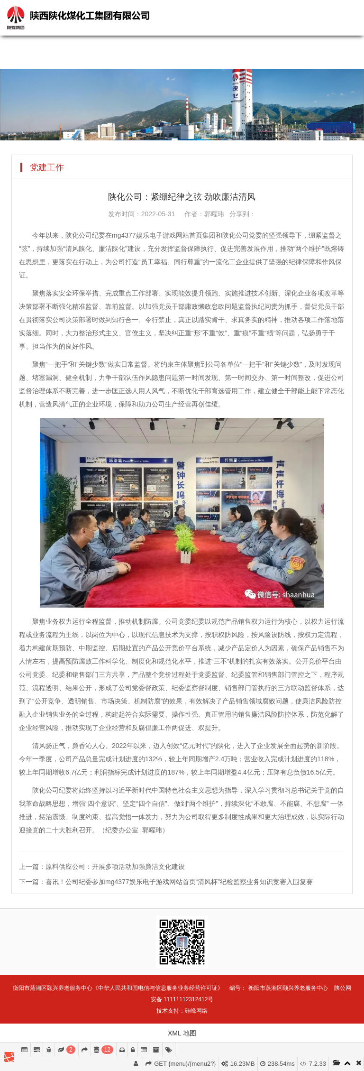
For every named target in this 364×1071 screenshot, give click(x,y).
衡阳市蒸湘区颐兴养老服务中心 (288, 988)
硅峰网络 (196, 1010)
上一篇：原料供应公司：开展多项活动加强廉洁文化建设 (102, 866)
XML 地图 (182, 1033)
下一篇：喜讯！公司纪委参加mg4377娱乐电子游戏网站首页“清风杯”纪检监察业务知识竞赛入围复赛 (166, 882)
